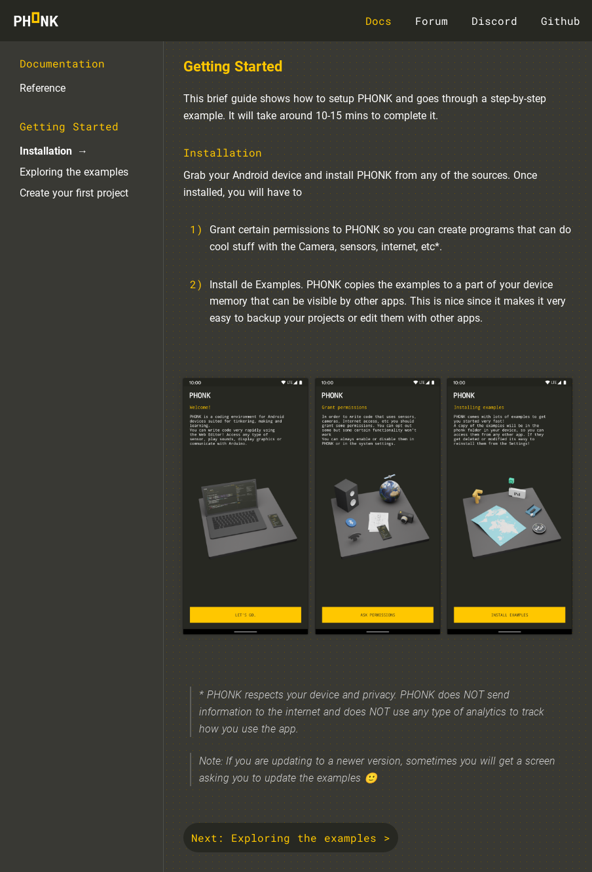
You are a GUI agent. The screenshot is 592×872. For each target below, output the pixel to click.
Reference (42, 88)
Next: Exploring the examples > (290, 837)
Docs (378, 21)
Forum (431, 21)
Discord (494, 21)
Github (560, 21)
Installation (46, 151)
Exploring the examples (74, 172)
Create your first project (74, 193)
